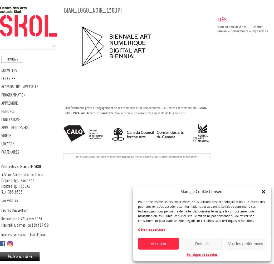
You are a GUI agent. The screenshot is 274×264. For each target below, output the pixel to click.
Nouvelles (9, 70)
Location (7, 143)
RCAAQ (201, 108)
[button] (263, 191)
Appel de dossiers (14, 127)
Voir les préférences (245, 243)
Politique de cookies (202, 255)
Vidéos (6, 135)
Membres (7, 111)
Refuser (202, 243)
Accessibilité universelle (19, 86)
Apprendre (9, 103)
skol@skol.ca (9, 200)
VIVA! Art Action (84, 113)
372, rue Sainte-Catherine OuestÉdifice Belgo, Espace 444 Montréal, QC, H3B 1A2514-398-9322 (29, 179)
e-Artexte (107, 113)
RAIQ (68, 113)
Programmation (13, 95)
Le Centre (8, 78)
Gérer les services (151, 230)
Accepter (158, 243)
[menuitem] (12, 59)
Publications (10, 119)
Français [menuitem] (12, 59)
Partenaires (10, 152)
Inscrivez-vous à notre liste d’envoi (23, 234)
